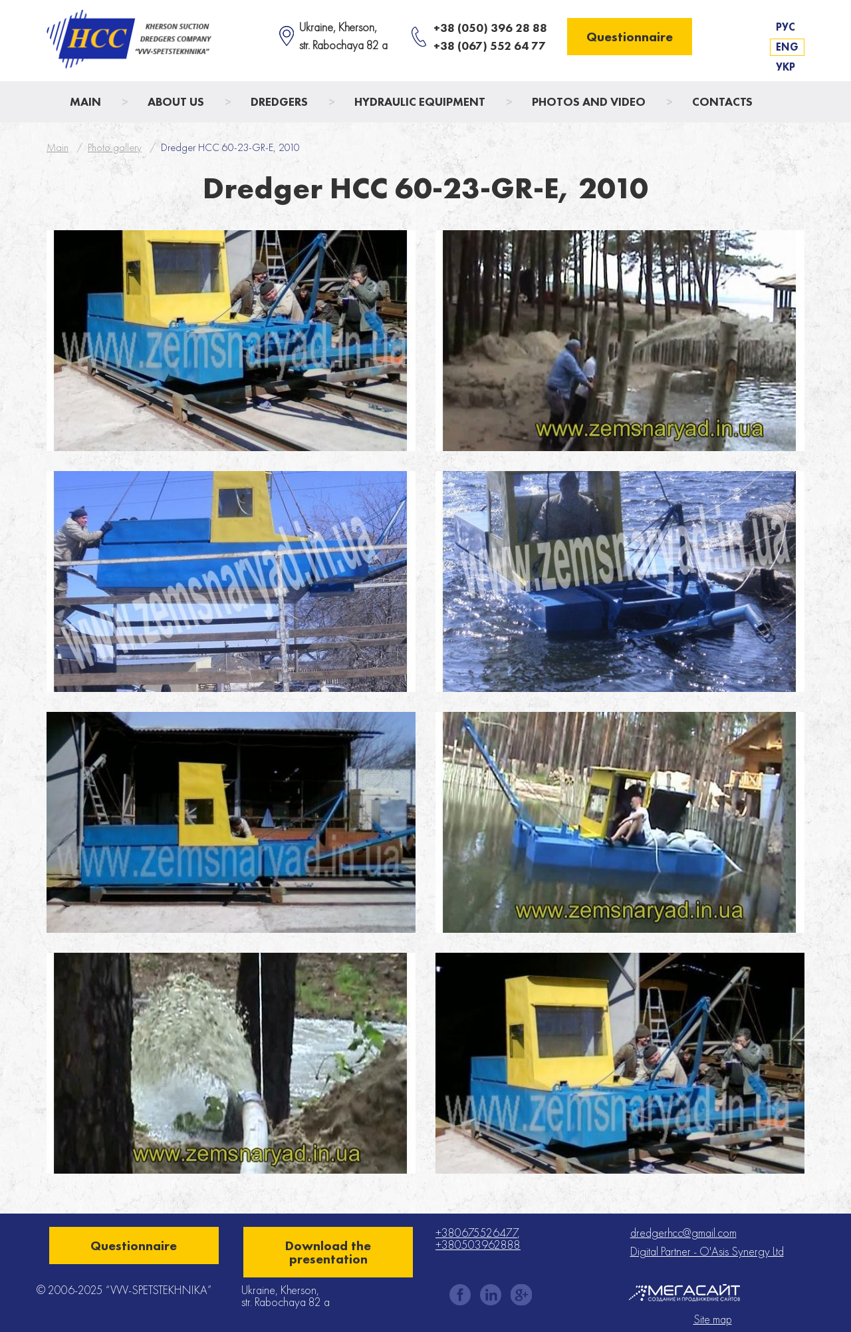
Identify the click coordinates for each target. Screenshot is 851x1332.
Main (85, 101)
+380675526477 (476, 1232)
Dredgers (279, 101)
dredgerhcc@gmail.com (683, 1232)
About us (176, 101)
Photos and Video (589, 101)
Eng (787, 47)
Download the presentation (328, 1252)
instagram (490, 1294)
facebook (460, 1294)
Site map (712, 1319)
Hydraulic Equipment (419, 101)
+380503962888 (478, 1244)
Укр (785, 67)
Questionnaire (629, 36)
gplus (521, 1294)
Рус (785, 27)
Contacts (722, 101)
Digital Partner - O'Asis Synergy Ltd (707, 1251)
